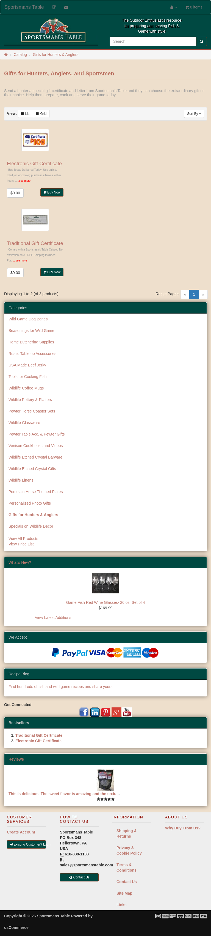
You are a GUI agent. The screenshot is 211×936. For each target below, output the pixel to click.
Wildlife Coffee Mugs (26, 388)
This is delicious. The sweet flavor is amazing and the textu (62, 794)
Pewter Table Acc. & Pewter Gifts (37, 434)
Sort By (194, 114)
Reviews (16, 759)
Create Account (21, 832)
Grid (41, 114)
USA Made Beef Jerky (27, 365)
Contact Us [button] (79, 877)
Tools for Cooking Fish (28, 376)
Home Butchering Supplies (31, 342)
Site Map (124, 893)
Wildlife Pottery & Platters (30, 399)
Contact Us (126, 882)
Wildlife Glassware (24, 422)
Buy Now (51, 192)
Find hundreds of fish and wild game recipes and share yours (60, 686)
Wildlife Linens (21, 480)
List (25, 114)
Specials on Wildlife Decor (31, 526)
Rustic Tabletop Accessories (32, 353)
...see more (23, 180)
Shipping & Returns (126, 833)
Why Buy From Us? (183, 828)
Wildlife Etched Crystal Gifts (32, 468)
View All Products (23, 538)
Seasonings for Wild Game (31, 330)
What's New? (20, 562)
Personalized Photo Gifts (30, 503)
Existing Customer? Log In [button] (28, 844)
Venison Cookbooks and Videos (36, 445)
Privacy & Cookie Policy (129, 850)
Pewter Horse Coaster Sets (32, 411)
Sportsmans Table (24, 7)
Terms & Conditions (126, 867)
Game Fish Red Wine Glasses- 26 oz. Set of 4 (105, 602)
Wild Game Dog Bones (28, 319)
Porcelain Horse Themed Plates (36, 492)
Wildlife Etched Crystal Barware (35, 457)
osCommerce (16, 927)
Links (121, 905)
